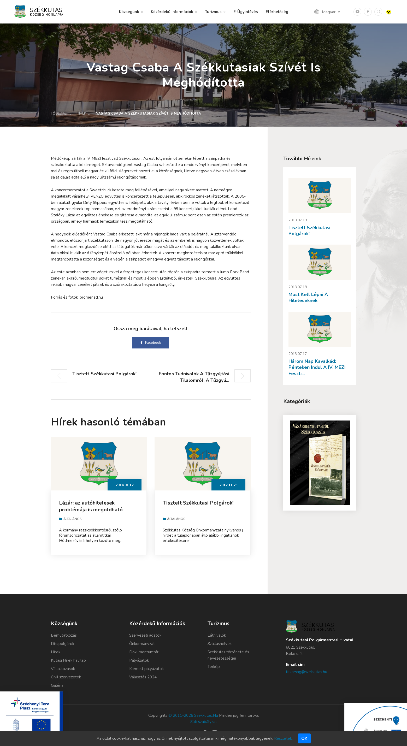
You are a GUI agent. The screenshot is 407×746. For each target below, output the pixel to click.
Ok (304, 738)
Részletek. (283, 738)
